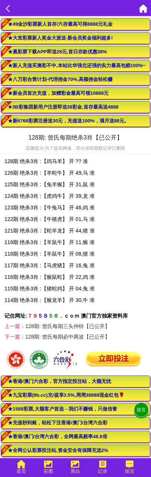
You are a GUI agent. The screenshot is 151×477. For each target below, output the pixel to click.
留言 (141, 409)
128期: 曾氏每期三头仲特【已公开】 (67, 326)
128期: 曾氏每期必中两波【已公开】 (67, 337)
